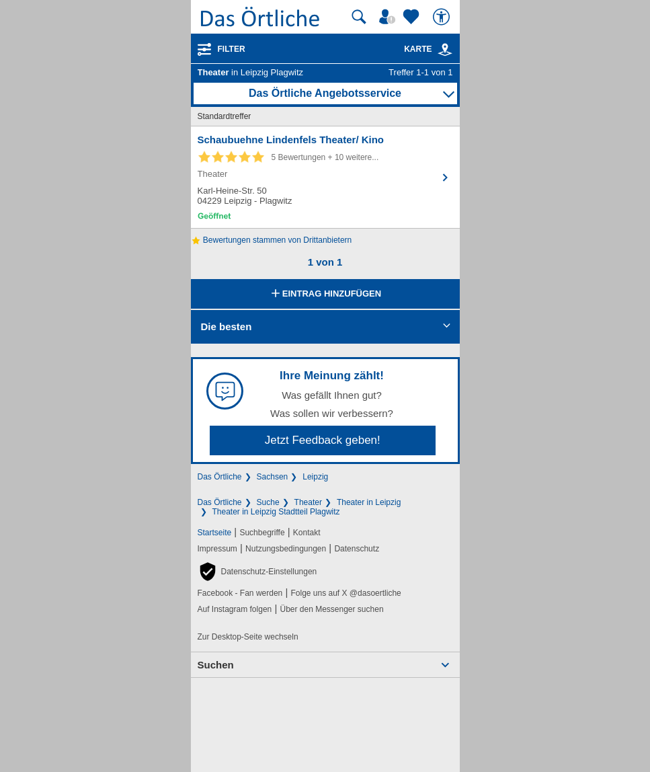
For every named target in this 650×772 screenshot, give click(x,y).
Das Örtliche (220, 476)
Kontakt (307, 532)
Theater (308, 502)
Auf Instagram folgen (235, 609)
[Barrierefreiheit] (443, 17)
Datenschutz (356, 548)
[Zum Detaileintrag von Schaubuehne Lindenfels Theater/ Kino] (325, 177)
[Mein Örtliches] (389, 17)
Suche (268, 502)
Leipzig (315, 476)
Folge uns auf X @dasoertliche (345, 593)
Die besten (226, 326)
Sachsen (272, 476)
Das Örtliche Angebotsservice (325, 93)
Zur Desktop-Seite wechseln (248, 637)
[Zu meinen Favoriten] (413, 17)
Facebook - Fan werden (240, 593)
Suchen (216, 664)
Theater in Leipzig (369, 502)
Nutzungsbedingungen (285, 548)
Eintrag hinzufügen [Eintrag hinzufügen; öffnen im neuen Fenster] (325, 294)
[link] (445, 50)
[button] (257, 571)
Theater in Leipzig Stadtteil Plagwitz (276, 511)
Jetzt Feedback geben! (322, 440)
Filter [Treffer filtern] (231, 49)
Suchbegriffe (261, 532)
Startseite (215, 532)
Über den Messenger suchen (331, 609)
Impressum (217, 548)
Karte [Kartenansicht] (428, 49)
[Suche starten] (359, 17)
